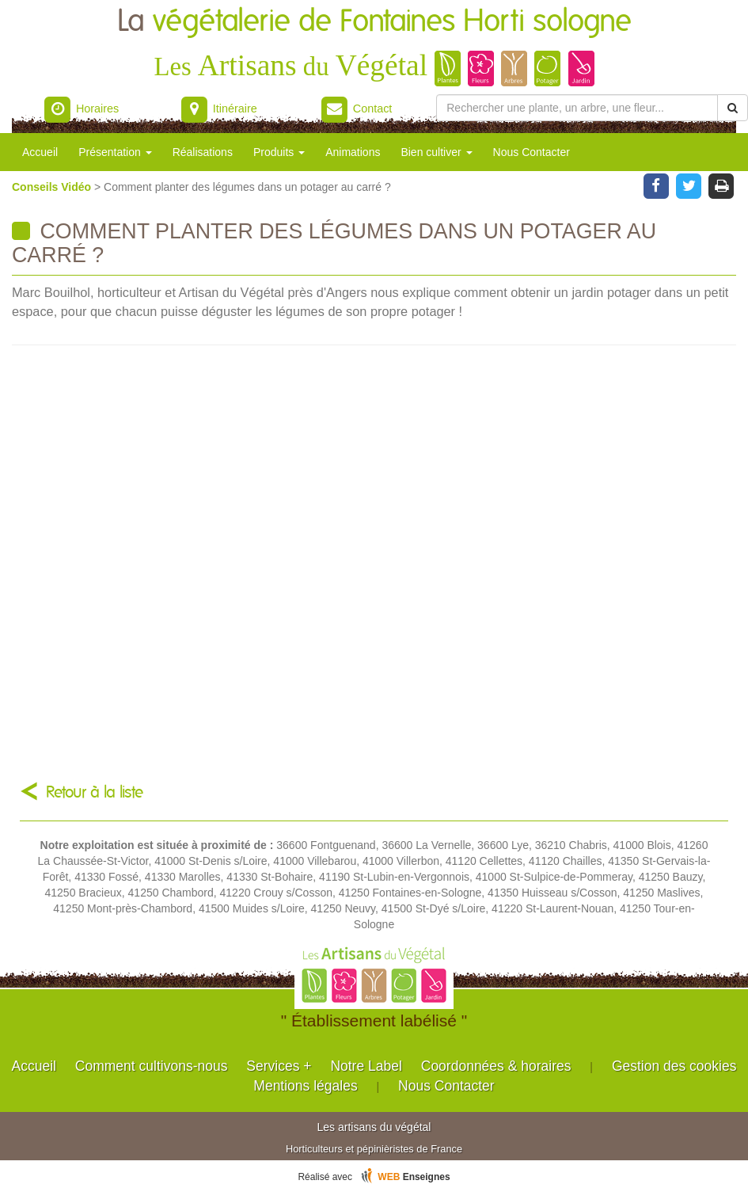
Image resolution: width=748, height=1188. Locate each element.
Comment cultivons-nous (151, 1066)
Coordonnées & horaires (496, 1066)
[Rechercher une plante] (577, 107)
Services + (278, 1066)
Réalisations (203, 152)
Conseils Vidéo (53, 187)
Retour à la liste (94, 792)
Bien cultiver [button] (436, 152)
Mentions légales (305, 1086)
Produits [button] (279, 152)
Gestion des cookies (674, 1066)
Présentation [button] (115, 152)
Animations (352, 152)
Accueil (40, 152)
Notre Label (365, 1066)
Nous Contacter (531, 152)
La (374, 21)
